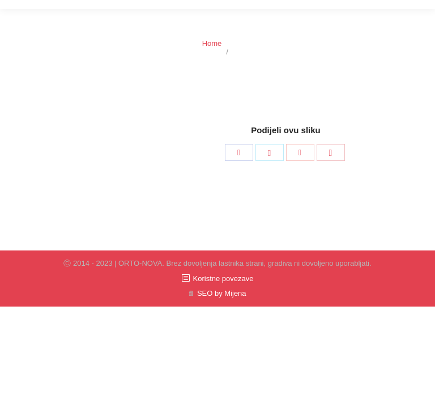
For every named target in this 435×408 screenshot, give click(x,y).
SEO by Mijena (221, 293)
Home (212, 43)
